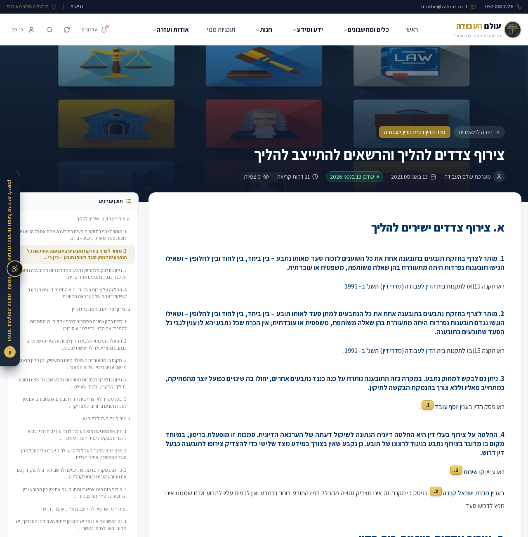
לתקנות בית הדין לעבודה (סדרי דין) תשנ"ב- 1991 (404, 286)
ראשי (411, 29)
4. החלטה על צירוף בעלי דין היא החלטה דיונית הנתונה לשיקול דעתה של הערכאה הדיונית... (77, 293)
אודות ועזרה (170, 29)
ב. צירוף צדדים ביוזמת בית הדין (101, 309)
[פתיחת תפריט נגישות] (15, 268)
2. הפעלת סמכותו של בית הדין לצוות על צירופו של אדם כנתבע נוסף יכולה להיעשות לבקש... (76, 344)
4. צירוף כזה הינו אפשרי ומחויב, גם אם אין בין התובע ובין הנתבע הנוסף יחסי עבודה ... (75, 492)
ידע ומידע (307, 29)
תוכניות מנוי (221, 29)
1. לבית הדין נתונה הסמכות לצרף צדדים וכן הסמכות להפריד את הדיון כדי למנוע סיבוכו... (78, 324)
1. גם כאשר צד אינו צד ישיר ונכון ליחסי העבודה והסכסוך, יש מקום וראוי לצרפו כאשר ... (71, 524)
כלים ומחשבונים (366, 29)
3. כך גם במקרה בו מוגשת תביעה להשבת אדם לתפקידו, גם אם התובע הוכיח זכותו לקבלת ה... (72, 473)
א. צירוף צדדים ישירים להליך (103, 218)
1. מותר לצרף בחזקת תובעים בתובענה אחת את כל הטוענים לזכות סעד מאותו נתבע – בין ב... (72, 234)
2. (456, 470)
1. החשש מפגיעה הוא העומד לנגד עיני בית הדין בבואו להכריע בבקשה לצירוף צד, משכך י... (76, 434)
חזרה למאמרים (479, 132)
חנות (263, 29)
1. (427, 405)
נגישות (77, 6)
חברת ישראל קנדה (466, 493)
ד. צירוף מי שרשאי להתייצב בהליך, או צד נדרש (86, 509)
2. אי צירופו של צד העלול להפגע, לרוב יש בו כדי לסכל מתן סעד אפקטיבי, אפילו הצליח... (74, 454)
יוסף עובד (447, 406)
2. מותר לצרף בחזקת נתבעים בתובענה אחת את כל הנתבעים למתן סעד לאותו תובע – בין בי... (71, 254)
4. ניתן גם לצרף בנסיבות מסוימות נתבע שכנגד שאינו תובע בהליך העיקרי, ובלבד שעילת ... (73, 383)
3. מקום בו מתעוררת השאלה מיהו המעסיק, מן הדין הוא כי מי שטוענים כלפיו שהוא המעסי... (73, 363)
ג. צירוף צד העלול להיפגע (106, 418)
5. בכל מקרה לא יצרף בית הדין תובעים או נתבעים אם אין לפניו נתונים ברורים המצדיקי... (75, 402)
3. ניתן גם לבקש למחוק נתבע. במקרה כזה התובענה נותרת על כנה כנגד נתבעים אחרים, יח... (73, 273)
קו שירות (474, 472)
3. (436, 491)
